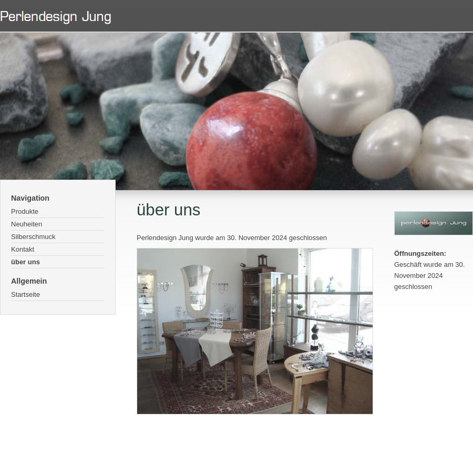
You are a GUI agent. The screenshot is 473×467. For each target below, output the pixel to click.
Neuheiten (26, 224)
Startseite (25, 294)
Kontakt (22, 249)
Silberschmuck (33, 237)
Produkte (24, 211)
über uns (25, 262)
